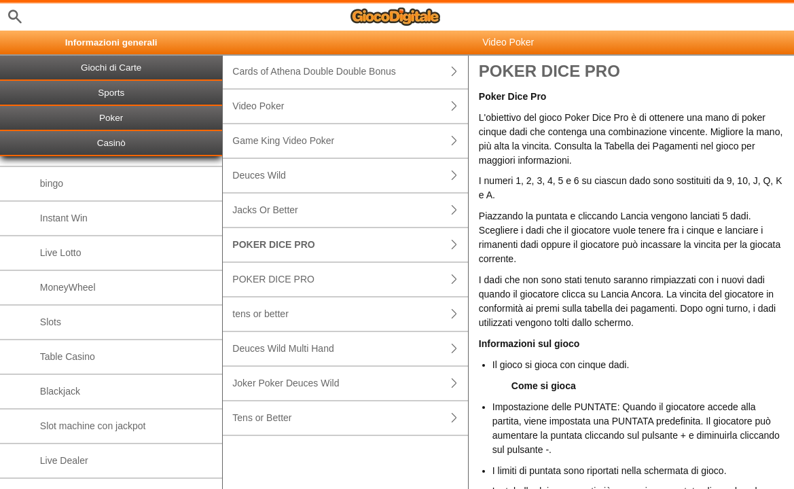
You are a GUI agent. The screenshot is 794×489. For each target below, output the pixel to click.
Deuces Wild (349, 175)
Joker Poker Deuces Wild (349, 383)
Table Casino (67, 356)
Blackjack (60, 391)
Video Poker (349, 106)
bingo (51, 183)
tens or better (349, 314)
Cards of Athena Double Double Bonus (349, 71)
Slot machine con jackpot (93, 425)
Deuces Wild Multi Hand (349, 348)
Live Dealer (64, 460)
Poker (111, 118)
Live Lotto (61, 252)
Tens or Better (349, 418)
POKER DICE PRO (349, 244)
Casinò (111, 143)
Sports (111, 93)
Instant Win (64, 218)
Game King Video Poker (349, 141)
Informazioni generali (111, 42)
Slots (50, 321)
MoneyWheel (68, 287)
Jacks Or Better (349, 210)
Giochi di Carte (111, 67)
